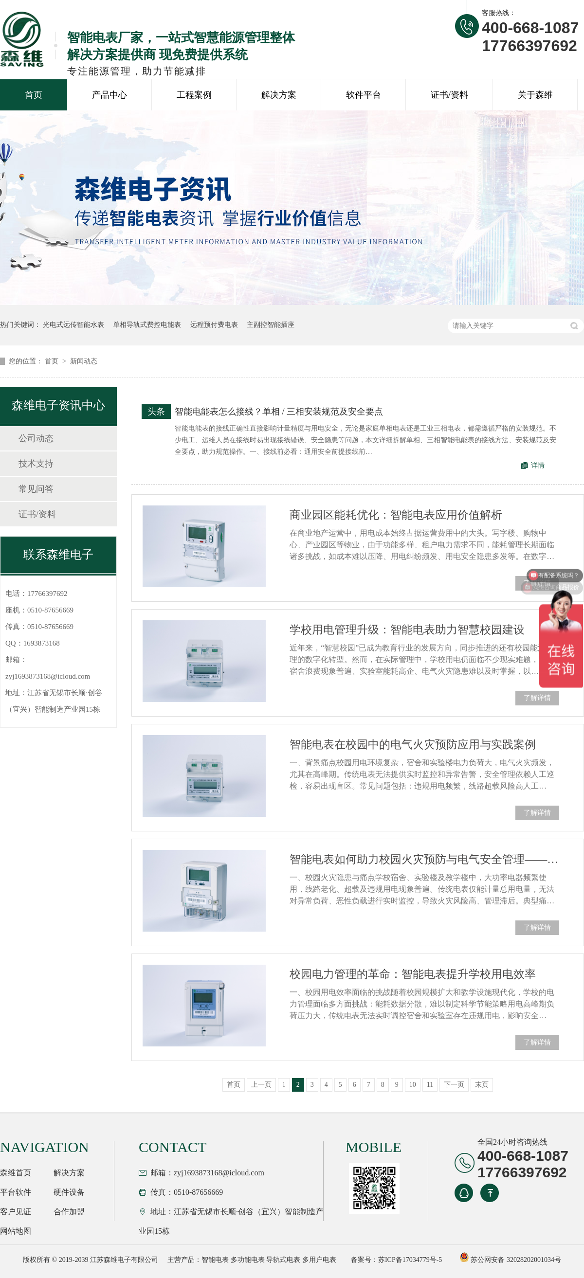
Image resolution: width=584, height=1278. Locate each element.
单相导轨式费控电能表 (147, 324)
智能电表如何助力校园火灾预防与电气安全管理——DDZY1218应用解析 (424, 859)
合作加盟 (69, 1211)
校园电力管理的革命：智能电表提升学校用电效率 (413, 974)
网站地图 (15, 1231)
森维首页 (15, 1173)
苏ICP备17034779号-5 (410, 1259)
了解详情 (537, 698)
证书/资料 (449, 95)
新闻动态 (83, 361)
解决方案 (278, 95)
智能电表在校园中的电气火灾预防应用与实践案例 (413, 744)
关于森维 (535, 95)
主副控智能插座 (270, 324)
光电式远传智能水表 (73, 324)
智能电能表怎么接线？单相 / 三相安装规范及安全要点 (279, 411)
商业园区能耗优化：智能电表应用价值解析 (396, 515)
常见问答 (36, 489)
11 (430, 1084)
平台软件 (15, 1192)
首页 (33, 95)
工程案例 (194, 95)
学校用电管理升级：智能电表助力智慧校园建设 (407, 630)
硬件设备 (69, 1192)
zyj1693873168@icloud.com (47, 676)
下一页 (454, 1084)
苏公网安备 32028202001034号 (510, 1259)
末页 (482, 1084)
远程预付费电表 (214, 324)
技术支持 (36, 463)
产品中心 (109, 95)
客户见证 (15, 1211)
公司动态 (36, 438)
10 (412, 1084)
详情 (538, 465)
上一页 (261, 1084)
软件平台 (363, 95)
